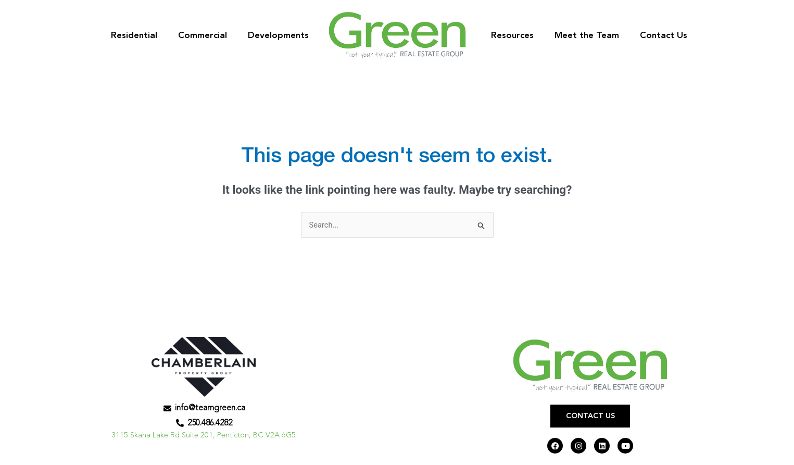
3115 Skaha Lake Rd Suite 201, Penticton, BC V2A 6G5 (204, 436)
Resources (512, 35)
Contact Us (663, 35)
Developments (278, 35)
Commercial (202, 35)
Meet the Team (586, 35)
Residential (134, 35)
